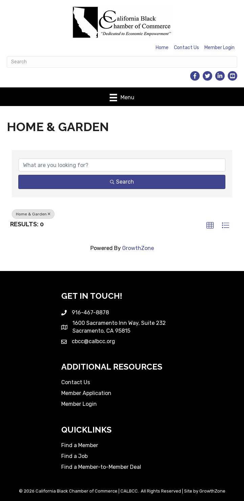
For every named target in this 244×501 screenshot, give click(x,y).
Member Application (86, 393)
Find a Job (74, 456)
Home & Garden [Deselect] (33, 214)
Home (162, 47)
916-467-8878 (90, 312)
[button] (210, 225)
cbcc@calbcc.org (93, 341)
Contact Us (186, 47)
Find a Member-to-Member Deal (101, 467)
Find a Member (79, 445)
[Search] (122, 62)
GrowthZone (138, 248)
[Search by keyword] (122, 165)
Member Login (219, 47)
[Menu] (122, 97)
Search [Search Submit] (122, 182)
